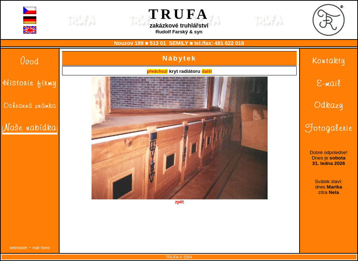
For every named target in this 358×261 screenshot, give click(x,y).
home (45, 248)
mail (36, 248)
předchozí (157, 71)
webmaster (19, 248)
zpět (179, 199)
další (207, 71)
